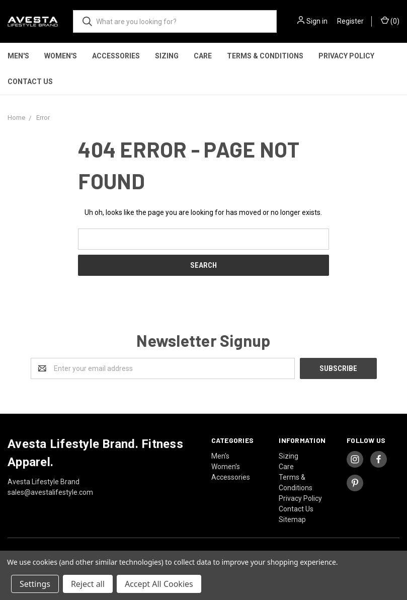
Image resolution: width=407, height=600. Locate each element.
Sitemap (292, 519)
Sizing (167, 56)
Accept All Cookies (159, 583)
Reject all (88, 583)
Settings (35, 583)
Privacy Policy (346, 56)
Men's (18, 56)
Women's (60, 56)
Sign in (317, 21)
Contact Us (30, 82)
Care (203, 56)
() (390, 20)
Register (350, 21)
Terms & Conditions (265, 56)
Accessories (116, 56)
